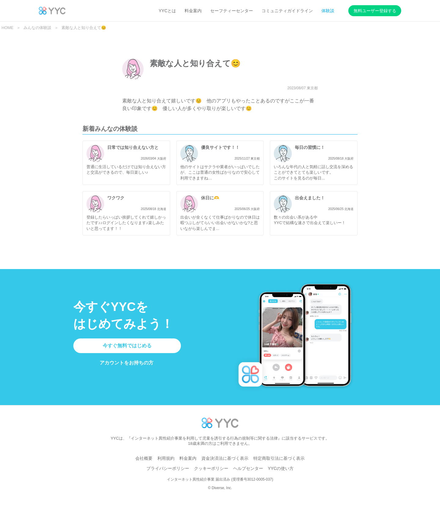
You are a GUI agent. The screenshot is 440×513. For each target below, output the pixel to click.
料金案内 (193, 10)
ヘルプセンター (248, 475)
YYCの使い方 (281, 475)
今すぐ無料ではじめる (127, 352)
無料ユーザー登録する (375, 10)
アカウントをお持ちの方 (126, 370)
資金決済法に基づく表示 (224, 465)
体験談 (327, 10)
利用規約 (165, 465)
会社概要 (143, 465)
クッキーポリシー (211, 475)
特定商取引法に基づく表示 (279, 465)
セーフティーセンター (231, 10)
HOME (7, 27)
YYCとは (167, 10)
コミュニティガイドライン (287, 10)
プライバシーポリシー (167, 475)
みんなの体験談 (37, 27)
